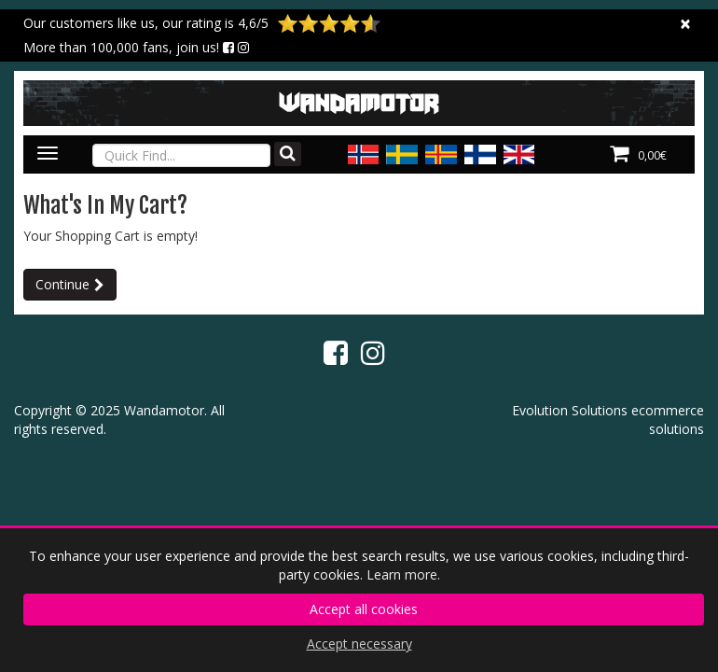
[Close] (685, 24)
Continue (62, 284)
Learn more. (403, 574)
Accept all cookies (364, 609)
